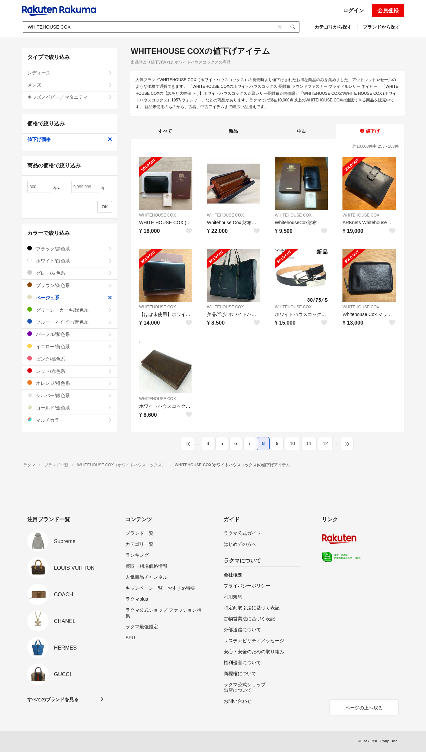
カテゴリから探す (333, 27)
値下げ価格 (69, 139)
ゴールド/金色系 (69, 407)
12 (325, 443)
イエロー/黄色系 (69, 346)
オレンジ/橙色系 (69, 383)
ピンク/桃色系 (69, 359)
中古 (301, 131)
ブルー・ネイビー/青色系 (69, 322)
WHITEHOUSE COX (157, 215)
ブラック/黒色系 (69, 248)
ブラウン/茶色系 (69, 285)
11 (309, 443)
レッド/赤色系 (69, 371)
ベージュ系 (69, 297)
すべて (165, 131)
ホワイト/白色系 (69, 260)
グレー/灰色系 (69, 273)
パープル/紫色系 (69, 334)
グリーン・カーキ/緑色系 (69, 310)
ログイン (353, 10)
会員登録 (388, 10)
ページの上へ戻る (364, 707)
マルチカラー (69, 420)
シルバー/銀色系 (69, 395)
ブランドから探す (381, 27)
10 (292, 443)
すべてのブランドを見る (53, 699)
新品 (233, 131)
